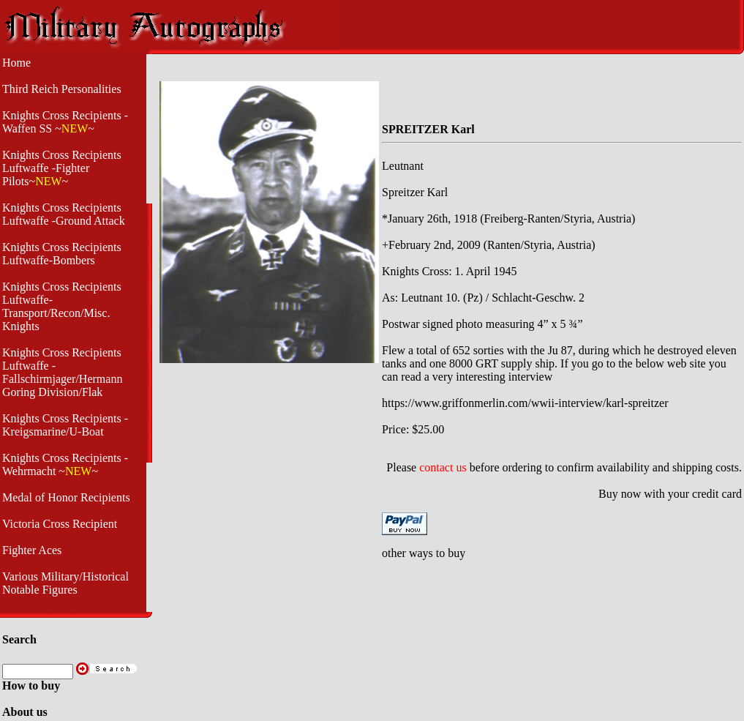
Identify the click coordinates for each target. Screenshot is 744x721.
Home (16, 62)
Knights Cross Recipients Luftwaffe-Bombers (61, 253)
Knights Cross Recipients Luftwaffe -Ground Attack (63, 214)
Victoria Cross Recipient (59, 524)
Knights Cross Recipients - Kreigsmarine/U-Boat (65, 425)
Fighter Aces (31, 550)
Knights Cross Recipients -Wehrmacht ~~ (65, 464)
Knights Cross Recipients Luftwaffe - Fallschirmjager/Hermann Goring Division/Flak (62, 372)
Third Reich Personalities (61, 89)
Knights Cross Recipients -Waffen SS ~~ (65, 122)
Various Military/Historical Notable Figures (65, 583)
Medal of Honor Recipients (66, 497)
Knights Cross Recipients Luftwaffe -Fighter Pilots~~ (61, 168)
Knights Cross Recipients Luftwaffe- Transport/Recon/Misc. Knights (61, 306)
